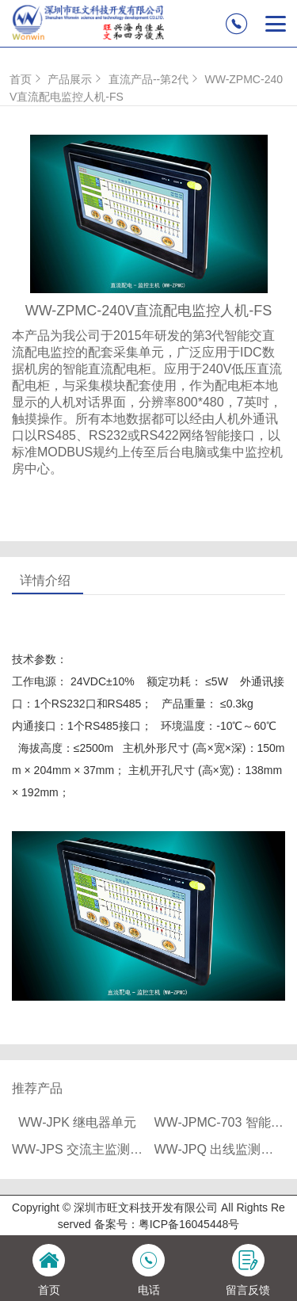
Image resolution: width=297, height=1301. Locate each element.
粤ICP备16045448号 (189, 1224)
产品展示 (76, 79)
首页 (27, 79)
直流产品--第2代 (155, 79)
